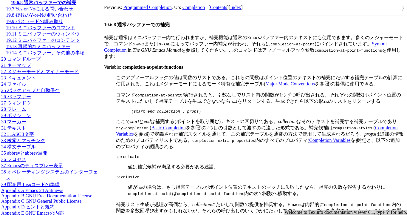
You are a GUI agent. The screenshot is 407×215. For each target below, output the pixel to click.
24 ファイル (13, 84)
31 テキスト (13, 127)
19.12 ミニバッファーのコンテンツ (43, 40)
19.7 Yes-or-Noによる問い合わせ (39, 8)
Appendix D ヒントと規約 (28, 206)
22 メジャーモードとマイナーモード (40, 71)
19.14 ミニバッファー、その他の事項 (45, 52)
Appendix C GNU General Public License (41, 201)
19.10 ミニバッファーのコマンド (40, 27)
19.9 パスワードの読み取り (34, 21)
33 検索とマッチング (23, 140)
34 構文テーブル (18, 146)
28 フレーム (13, 109)
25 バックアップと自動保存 (30, 90)
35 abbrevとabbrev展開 (24, 153)
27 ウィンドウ (16, 102)
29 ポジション (16, 115)
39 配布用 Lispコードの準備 (30, 184)
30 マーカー (13, 121)
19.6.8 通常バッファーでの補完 (43, 2)
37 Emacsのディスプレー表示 (32, 165)
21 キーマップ (16, 65)
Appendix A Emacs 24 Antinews (32, 190)
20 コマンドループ (21, 59)
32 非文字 (17, 134)
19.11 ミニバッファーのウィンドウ (43, 33)
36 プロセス (13, 159)
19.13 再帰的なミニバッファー (38, 46)
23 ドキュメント (18, 77)
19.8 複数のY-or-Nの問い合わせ (39, 15)
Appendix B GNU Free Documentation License (46, 195)
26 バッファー (16, 96)
